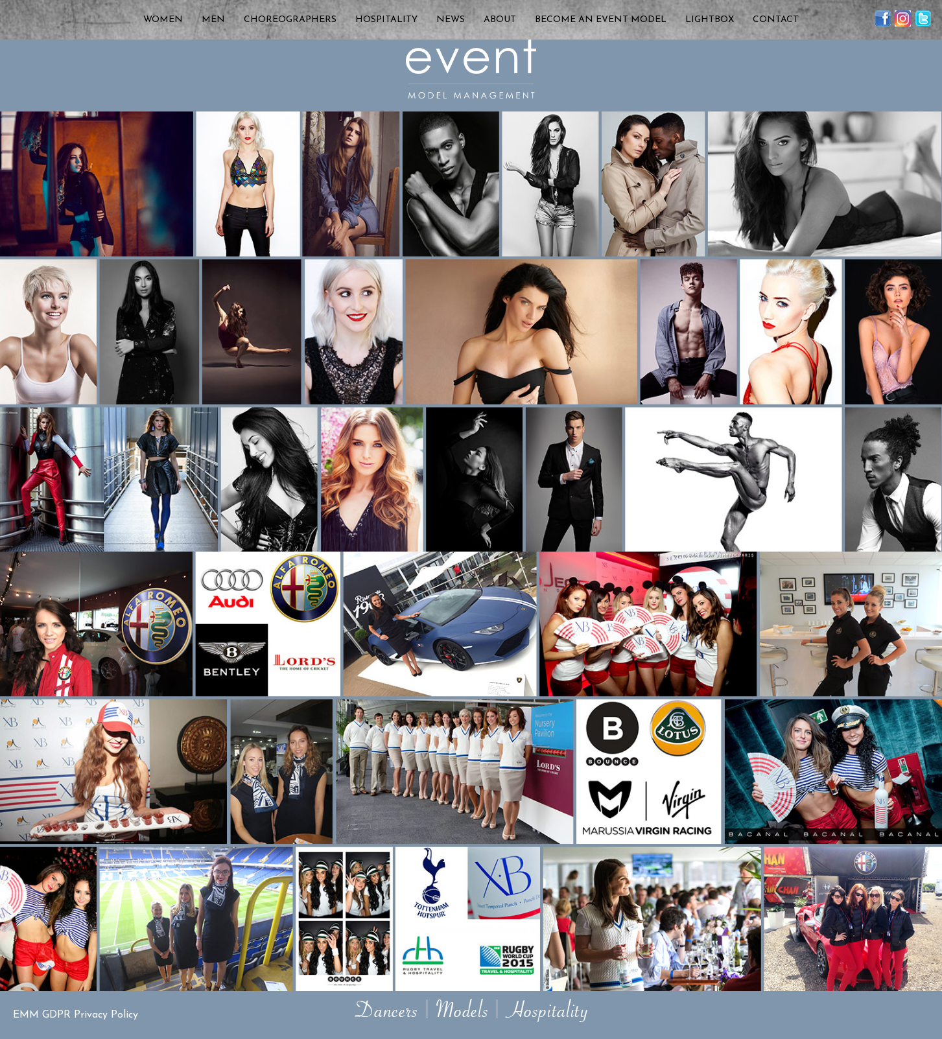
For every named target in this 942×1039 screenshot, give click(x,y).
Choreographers (290, 20)
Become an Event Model (600, 20)
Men (213, 20)
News (450, 20)
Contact (776, 20)
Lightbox (709, 20)
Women (163, 20)
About (500, 20)
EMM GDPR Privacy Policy (75, 1015)
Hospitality (386, 20)
